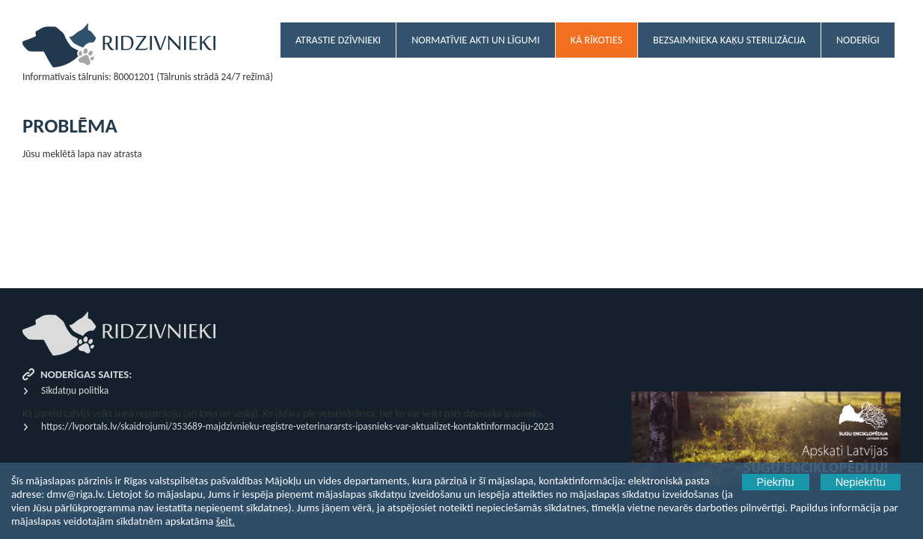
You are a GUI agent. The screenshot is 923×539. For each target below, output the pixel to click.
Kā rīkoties (596, 40)
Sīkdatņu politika (74, 390)
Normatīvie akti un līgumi (475, 40)
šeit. (225, 521)
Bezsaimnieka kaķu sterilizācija (729, 40)
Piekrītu (775, 482)
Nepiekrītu (860, 482)
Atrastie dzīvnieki (338, 40)
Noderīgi (858, 40)
